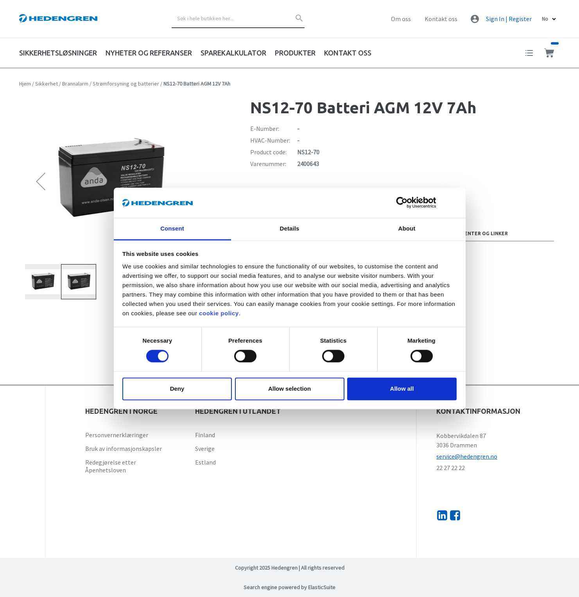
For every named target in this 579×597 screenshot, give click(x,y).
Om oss (401, 19)
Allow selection (289, 388)
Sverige (205, 448)
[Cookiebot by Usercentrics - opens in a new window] (408, 203)
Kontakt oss (441, 19)
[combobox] (238, 18)
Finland (205, 435)
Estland (205, 462)
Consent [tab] (172, 228)
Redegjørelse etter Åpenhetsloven (110, 466)
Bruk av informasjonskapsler (123, 448)
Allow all (402, 388)
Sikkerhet (46, 83)
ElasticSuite (321, 587)
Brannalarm (75, 83)
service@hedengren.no (466, 456)
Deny (177, 388)
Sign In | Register (509, 19)
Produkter (295, 53)
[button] (40, 181)
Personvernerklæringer (116, 435)
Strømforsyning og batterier (126, 83)
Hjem (25, 83)
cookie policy (219, 313)
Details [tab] (289, 228)
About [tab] (407, 228)
